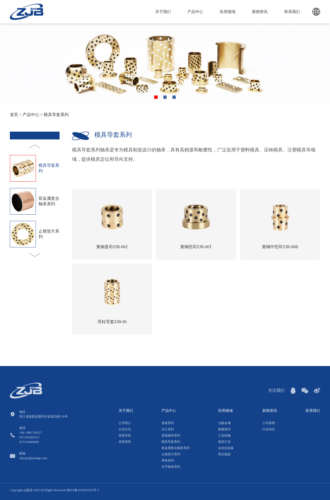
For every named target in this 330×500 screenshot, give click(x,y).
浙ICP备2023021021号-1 (83, 490)
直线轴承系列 (170, 435)
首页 (14, 114)
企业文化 (125, 429)
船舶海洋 (224, 429)
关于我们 (163, 12)
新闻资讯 (260, 12)
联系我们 (292, 12)
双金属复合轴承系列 (175, 448)
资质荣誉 (125, 442)
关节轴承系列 (170, 467)
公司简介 (125, 423)
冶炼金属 (224, 423)
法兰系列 (167, 429)
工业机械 (224, 435)
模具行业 (224, 442)
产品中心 (195, 12)
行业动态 (268, 429)
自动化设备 (226, 448)
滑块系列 (167, 460)
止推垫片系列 (170, 454)
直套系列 (167, 423)
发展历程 (125, 435)
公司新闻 (268, 423)
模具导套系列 (56, 114)
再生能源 (224, 454)
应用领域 (227, 12)
